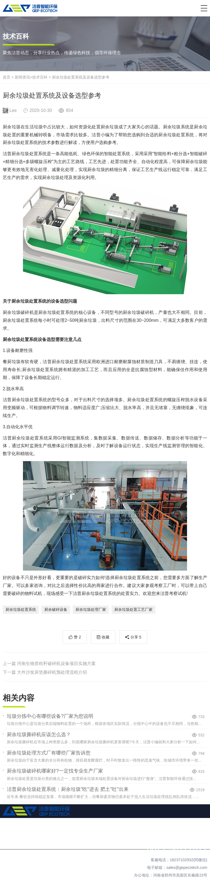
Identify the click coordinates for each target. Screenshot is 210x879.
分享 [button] (135, 637)
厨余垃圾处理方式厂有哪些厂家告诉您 (49, 753)
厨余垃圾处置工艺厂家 (133, 609)
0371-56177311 (177, 848)
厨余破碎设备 (55, 609)
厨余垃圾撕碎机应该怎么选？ (39, 734)
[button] (204, 8)
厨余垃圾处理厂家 (90, 609)
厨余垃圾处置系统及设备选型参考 (80, 77)
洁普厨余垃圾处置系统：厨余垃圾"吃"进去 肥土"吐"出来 (68, 789)
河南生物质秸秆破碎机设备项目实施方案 (56, 663)
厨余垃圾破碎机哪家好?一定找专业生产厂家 (55, 771)
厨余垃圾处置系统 (20, 609)
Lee (13, 110)
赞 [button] (77, 637)
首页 (6, 77)
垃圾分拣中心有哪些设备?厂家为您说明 (50, 716)
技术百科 (40, 77)
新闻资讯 (22, 77)
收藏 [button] (105, 637)
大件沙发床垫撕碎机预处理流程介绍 (52, 672)
